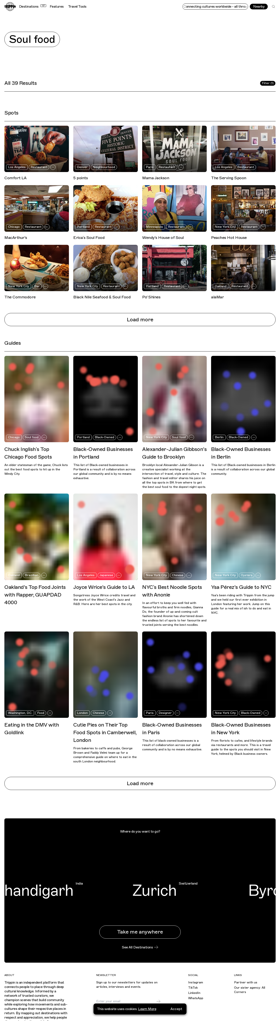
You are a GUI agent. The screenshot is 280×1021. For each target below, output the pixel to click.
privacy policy (126, 1012)
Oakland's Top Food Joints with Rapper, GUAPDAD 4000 (35, 595)
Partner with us (245, 982)
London (82, 713)
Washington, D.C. (20, 713)
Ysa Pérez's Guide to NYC (241, 587)
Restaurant (39, 167)
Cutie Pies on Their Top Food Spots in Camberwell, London (104, 732)
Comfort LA (15, 178)
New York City (225, 227)
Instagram (195, 982)
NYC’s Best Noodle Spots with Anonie (172, 591)
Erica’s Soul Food (89, 237)
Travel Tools (77, 6)
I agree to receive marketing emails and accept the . (129, 1010)
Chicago (14, 227)
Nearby (258, 6)
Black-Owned (104, 437)
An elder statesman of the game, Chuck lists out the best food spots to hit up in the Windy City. (36, 469)
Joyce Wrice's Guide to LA (104, 587)
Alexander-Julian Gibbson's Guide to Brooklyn (174, 453)
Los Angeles (17, 167)
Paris (150, 167)
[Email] (126, 1001)
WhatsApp (195, 998)
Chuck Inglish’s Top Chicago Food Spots (28, 453)
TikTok (193, 988)
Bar (37, 286)
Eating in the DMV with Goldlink (31, 729)
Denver (82, 167)
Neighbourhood (104, 167)
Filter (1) (268, 83)
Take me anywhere (140, 932)
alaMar (217, 297)
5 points (80, 178)
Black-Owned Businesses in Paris (172, 729)
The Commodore (20, 297)
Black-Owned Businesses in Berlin (241, 453)
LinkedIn (194, 993)
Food (40, 713)
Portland (83, 227)
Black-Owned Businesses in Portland (103, 453)
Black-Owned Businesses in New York (241, 729)
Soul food (31, 437)
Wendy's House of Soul (163, 237)
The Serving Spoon (228, 178)
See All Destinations (140, 947)
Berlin (219, 437)
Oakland (220, 286)
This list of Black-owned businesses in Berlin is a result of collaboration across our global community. (243, 469)
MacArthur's (15, 237)
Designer (165, 713)
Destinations (32, 6)
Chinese (177, 575)
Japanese (106, 575)
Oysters (246, 575)
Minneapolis (154, 227)
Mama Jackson (155, 178)
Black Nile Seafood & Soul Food (102, 297)
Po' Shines (151, 297)
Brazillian (31, 575)
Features (57, 6)
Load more (140, 319)
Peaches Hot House (229, 237)
